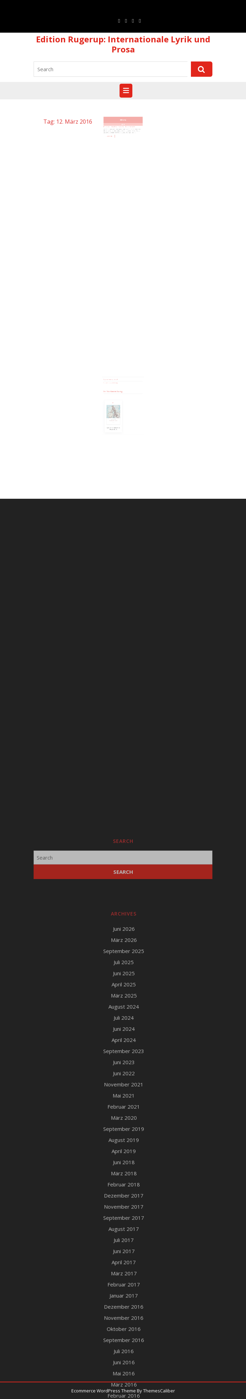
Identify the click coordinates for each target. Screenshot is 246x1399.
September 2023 (123, 1342)
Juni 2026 (124, 1220)
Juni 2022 (124, 1364)
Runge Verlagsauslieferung (114, 386)
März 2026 (124, 1231)
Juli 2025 (124, 1253)
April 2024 (124, 1331)
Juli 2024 (124, 1309)
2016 (123, 128)
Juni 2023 (124, 1353)
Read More (114, 136)
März (122, 124)
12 (124, 124)
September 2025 (123, 1242)
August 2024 (123, 1297)
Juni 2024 (124, 1320)
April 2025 (124, 1275)
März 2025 (124, 1286)
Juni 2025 (124, 1264)
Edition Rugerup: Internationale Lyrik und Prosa (123, 44)
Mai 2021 (124, 1386)
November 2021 (123, 1375)
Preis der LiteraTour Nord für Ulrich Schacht (120, 129)
